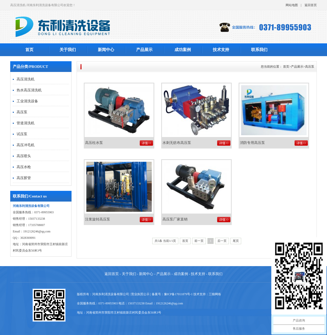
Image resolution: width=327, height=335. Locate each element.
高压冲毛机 (25, 145)
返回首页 (311, 5)
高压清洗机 (25, 79)
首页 (29, 49)
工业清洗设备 (27, 101)
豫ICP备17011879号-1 (178, 294)
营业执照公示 (140, 294)
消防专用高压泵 (252, 143)
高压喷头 (24, 156)
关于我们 (68, 49)
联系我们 (259, 49)
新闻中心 (106, 49)
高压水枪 (24, 167)
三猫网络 (215, 294)
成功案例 (182, 49)
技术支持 (221, 49)
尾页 (236, 241)
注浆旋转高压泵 (97, 219)
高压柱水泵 (94, 143)
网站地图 (292, 5)
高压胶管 (24, 178)
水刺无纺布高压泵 (176, 143)
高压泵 (22, 112)
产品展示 (144, 49)
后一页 (222, 241)
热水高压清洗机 (29, 90)
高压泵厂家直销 (175, 219)
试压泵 (22, 134)
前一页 (199, 241)
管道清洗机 (25, 123)
